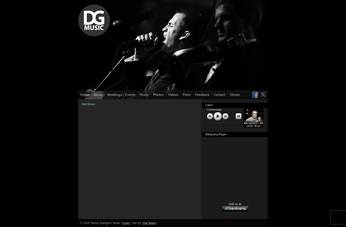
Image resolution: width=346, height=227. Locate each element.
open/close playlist (238, 116)
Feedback (202, 95)
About (98, 95)
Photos (158, 95)
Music (144, 95)
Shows (235, 95)
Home (84, 95)
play (217, 116)
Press (187, 95)
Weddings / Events (121, 95)
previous (210, 116)
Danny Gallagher (94, 20)
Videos (173, 95)
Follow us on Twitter (263, 95)
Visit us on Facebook (255, 95)
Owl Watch (149, 223)
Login (126, 223)
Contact (219, 95)
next (225, 116)
